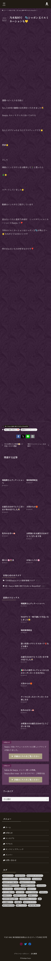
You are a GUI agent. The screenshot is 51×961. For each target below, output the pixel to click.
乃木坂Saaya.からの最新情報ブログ (22, 580)
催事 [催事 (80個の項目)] (40, 899)
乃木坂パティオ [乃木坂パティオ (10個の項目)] (7, 895)
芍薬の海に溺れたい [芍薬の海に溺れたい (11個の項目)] (34, 905)
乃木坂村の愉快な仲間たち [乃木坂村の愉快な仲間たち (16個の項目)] (10, 899)
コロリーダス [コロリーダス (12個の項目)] (20, 892)
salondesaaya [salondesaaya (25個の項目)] (41, 885)
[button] (18, 436)
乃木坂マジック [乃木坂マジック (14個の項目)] (32, 895)
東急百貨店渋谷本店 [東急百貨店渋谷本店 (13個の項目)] (8, 905)
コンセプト (9, 838)
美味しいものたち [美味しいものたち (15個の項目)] (21, 905)
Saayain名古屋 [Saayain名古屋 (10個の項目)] (37, 879)
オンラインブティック (13, 849)
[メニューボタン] (4, 4)
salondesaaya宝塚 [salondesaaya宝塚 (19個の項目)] (20, 889)
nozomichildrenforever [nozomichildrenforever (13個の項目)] (10, 879)
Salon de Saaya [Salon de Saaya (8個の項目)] (7, 889)
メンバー (8, 854)
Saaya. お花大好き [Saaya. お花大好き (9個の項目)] (25, 879)
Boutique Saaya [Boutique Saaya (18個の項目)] (20, 875)
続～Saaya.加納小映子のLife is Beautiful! (16, 426)
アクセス (8, 843)
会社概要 (34, 954)
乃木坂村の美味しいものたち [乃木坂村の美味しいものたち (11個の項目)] (28, 899)
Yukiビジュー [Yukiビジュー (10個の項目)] (31, 889)
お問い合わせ (9, 860)
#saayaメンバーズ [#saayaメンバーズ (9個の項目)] (8, 875)
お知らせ (25, 833)
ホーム (7, 827)
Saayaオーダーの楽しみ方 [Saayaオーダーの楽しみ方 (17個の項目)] (10, 882)
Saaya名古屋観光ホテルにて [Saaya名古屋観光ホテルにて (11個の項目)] (11, 885)
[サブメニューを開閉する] (46, 833)
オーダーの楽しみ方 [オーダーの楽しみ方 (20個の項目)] (8, 892)
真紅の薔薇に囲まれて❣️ (12, 430)
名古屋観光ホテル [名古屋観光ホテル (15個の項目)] (8, 902)
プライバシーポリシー (21, 954)
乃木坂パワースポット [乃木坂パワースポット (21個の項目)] (20, 895)
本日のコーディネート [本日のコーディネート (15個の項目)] (30, 902)
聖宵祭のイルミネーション (29, 430)
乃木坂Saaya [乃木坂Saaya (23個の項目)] (43, 892)
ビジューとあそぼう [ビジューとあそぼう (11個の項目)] (31, 892)
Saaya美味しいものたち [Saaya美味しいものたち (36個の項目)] (28, 885)
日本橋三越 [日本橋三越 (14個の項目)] (18, 902)
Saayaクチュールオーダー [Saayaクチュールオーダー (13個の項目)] (27, 882)
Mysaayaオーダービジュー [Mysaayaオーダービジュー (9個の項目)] (34, 875)
